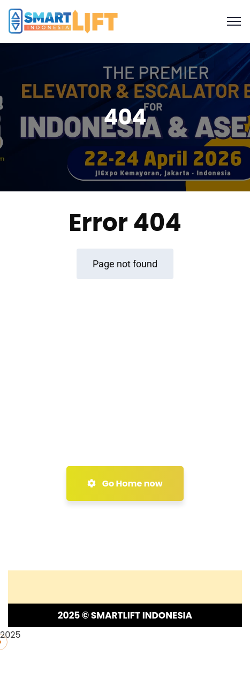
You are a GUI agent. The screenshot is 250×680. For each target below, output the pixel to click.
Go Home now (124, 483)
